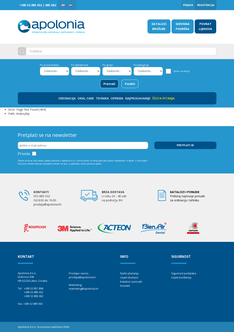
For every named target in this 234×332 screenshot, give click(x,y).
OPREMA (117, 98)
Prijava (188, 5)
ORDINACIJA (67, 98)
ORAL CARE (86, 98)
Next (219, 229)
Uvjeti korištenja (181, 277)
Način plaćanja (129, 273)
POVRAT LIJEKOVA (205, 26)
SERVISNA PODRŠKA (183, 26)
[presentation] (185, 159)
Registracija (205, 5)
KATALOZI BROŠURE (159, 26)
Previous (15, 229)
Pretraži (109, 84)
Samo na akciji (181, 71)
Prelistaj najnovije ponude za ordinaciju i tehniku (187, 196)
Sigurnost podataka (183, 273)
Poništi (130, 84)
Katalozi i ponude (131, 281)
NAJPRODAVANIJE (137, 98)
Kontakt (125, 286)
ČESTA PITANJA (163, 98)
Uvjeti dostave (129, 277)
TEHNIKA (102, 98)
